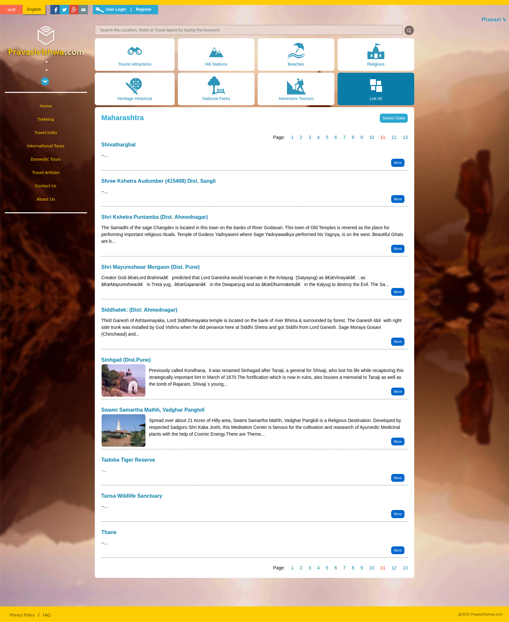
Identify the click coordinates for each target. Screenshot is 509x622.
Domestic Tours (46, 159)
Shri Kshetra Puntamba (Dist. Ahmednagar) (154, 217)
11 (382, 137)
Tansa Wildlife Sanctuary (131, 496)
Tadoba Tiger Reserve (128, 460)
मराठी (11, 10)
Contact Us (45, 186)
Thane (109, 532)
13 (405, 137)
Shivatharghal (118, 144)
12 (394, 137)
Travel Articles (46, 172)
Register (144, 9)
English (34, 9)
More (398, 163)
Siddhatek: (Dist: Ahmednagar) (139, 310)
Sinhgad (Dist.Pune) (126, 360)
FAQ (46, 615)
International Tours (46, 146)
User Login (116, 9)
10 (371, 137)
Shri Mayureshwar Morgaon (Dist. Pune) (150, 267)
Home (46, 106)
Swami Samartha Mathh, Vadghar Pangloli (153, 410)
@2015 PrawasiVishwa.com (480, 614)
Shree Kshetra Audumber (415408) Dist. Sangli (158, 181)
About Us (46, 199)
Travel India (45, 132)
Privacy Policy (22, 615)
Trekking (46, 119)
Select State (393, 118)
